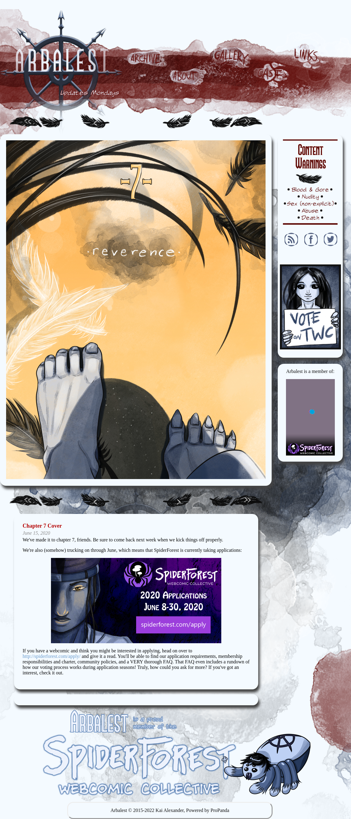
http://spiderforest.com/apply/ (52, 656)
